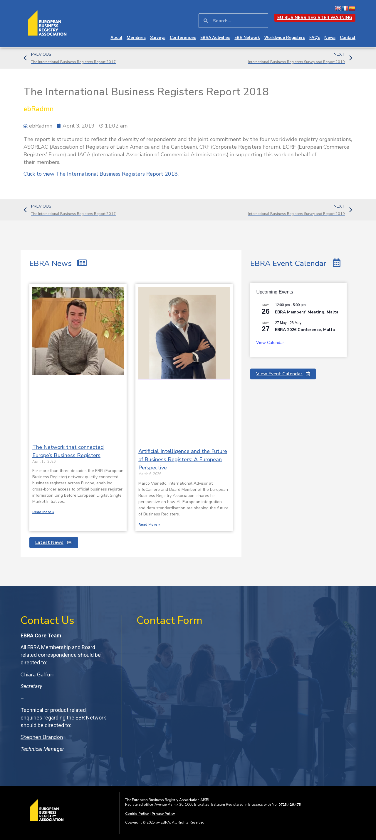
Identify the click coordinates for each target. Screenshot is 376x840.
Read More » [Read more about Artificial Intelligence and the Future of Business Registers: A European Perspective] (149, 524)
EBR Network (247, 37)
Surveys (157, 37)
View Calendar (270, 342)
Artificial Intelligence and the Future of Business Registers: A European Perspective (182, 459)
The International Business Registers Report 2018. (101, 173)
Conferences (183, 37)
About (116, 37)
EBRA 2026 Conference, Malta (305, 329)
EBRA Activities (215, 37)
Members (136, 37)
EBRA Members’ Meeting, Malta (306, 312)
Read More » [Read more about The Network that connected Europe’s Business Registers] (43, 512)
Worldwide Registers (284, 37)
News (329, 37)
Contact (347, 37)
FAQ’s (314, 37)
